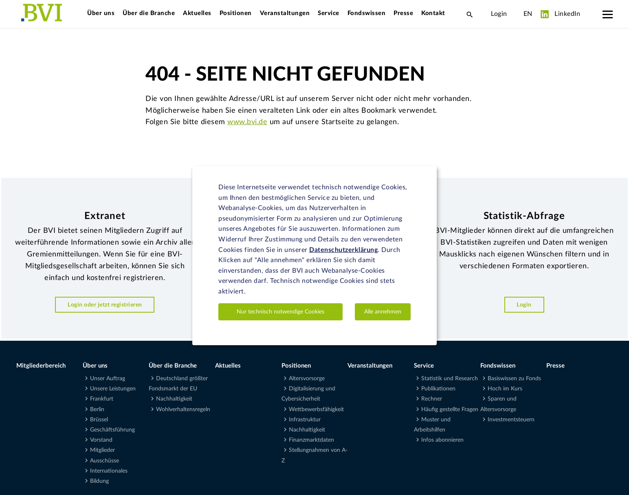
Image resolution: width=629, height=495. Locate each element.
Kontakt (433, 13)
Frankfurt (101, 399)
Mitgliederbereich (41, 366)
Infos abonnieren (442, 440)
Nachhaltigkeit (174, 399)
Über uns (100, 13)
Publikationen (438, 389)
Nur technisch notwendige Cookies (280, 312)
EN (527, 14)
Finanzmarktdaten (311, 440)
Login (499, 14)
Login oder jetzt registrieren (105, 305)
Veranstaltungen (285, 13)
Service (328, 13)
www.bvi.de (247, 122)
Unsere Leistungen (113, 389)
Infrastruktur (305, 420)
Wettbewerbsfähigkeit (316, 409)
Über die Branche (149, 13)
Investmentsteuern (511, 420)
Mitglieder (102, 450)
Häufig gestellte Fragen (449, 409)
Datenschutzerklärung (343, 250)
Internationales (109, 471)
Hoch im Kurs (505, 389)
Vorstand (101, 440)
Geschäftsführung (112, 430)
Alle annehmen (382, 312)
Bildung (99, 481)
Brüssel (99, 420)
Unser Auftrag (107, 378)
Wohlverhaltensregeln (183, 409)
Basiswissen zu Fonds (514, 378)
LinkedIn (561, 14)
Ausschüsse (104, 461)
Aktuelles (197, 13)
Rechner (431, 399)
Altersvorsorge (307, 378)
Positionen (236, 13)
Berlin (97, 409)
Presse (403, 13)
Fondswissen (366, 13)
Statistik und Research (449, 378)
